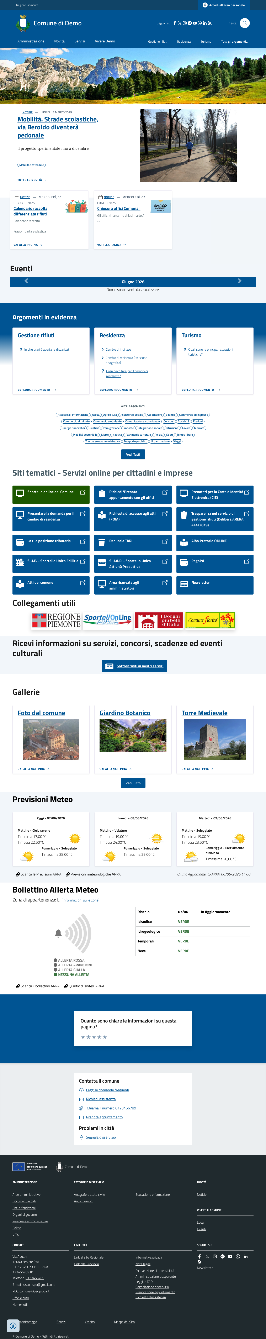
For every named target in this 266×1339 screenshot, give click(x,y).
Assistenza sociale (132, 414)
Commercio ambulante (107, 421)
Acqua (96, 414)
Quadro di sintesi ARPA (84, 986)
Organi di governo (24, 1214)
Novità (59, 41)
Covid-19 (183, 421)
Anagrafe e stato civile (89, 1194)
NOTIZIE (27, 112)
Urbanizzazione (160, 441)
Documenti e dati (24, 1201)
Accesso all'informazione (73, 414)
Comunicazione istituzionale (142, 421)
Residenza (184, 41)
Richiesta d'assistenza (150, 1296)
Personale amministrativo (30, 1221)
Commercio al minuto (76, 421)
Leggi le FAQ (144, 1281)
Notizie (202, 1194)
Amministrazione (30, 41)
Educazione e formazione (152, 1194)
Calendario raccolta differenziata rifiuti (30, 211)
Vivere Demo (105, 41)
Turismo (206, 41)
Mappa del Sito (124, 1321)
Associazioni (154, 414)
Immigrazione (111, 427)
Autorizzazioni (83, 1201)
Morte (105, 434)
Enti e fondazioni (24, 1207)
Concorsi (169, 421)
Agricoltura (110, 414)
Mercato (199, 427)
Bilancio (170, 414)
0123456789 (35, 1277)
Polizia (159, 434)
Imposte (128, 427)
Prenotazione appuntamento (155, 1292)
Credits (90, 1321)
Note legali (142, 1263)
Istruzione (172, 427)
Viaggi (177, 441)
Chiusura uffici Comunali (118, 208)
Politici (16, 1227)
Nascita (117, 434)
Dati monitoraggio (24, 1321)
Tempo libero (185, 434)
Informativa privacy (148, 1257)
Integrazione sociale (150, 427)
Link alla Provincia (86, 1263)
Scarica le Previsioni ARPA (39, 874)
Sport (169, 434)
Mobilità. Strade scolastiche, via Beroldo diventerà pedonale (57, 127)
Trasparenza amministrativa (102, 441)
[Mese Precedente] (26, 281)
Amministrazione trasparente (155, 1276)
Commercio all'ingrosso (193, 414)
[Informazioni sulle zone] (81, 900)
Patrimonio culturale (138, 434)
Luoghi (201, 1222)
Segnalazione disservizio (152, 1286)
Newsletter (205, 1267)
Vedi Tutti (133, 454)
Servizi (80, 41)
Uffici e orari (20, 1297)
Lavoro (186, 427)
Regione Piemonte (27, 5)
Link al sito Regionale (88, 1257)
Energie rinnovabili (73, 427)
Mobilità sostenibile (85, 434)
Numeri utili (20, 1304)
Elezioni (198, 421)
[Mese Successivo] (240, 281)
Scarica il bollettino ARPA (38, 986)
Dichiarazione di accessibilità (154, 1270)
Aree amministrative (26, 1194)
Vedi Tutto (133, 782)
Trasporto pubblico (135, 441)
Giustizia (94, 427)
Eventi (201, 1228)
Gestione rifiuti (157, 41)
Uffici (15, 1234)
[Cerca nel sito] (243, 23)
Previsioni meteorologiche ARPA (93, 874)
